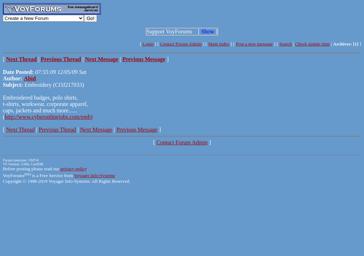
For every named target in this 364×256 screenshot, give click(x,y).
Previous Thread (57, 130)
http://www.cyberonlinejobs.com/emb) (48, 117)
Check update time (312, 44)
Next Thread (20, 130)
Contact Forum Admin (181, 44)
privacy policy (73, 168)
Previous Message (136, 130)
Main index (219, 44)
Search (285, 44)
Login (148, 44)
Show (207, 31)
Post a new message (254, 44)
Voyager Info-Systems (94, 175)
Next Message (96, 130)
